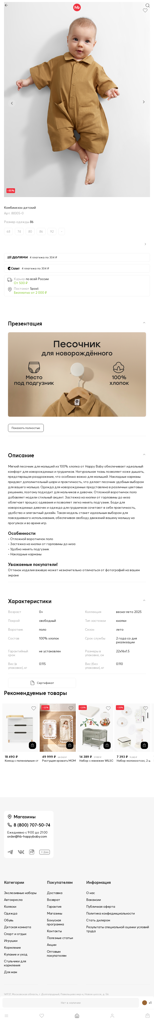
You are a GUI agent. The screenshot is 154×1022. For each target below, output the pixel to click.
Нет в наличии (71, 1003)
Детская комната (17, 927)
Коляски (10, 906)
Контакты (54, 931)
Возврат (53, 900)
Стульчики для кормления (15, 963)
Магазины (54, 913)
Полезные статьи (60, 938)
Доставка (54, 893)
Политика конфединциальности (110, 913)
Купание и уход (15, 954)
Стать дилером (98, 920)
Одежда (10, 913)
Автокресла (13, 900)
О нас (90, 893)
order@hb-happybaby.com (27, 836)
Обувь (8, 920)
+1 (147, 1002)
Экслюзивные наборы (20, 893)
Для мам (10, 972)
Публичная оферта (100, 906)
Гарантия (54, 906)
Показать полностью (26, 428)
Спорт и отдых (15, 934)
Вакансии (93, 900)
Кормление (12, 947)
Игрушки (10, 941)
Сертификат (45, 683)
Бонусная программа (55, 922)
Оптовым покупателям (56, 953)
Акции (51, 945)
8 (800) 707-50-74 (32, 825)
